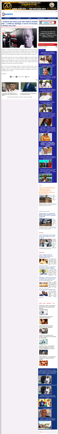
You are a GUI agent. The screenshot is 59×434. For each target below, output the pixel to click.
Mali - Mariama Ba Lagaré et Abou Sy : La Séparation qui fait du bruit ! (47, 65)
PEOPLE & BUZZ (40, 18)
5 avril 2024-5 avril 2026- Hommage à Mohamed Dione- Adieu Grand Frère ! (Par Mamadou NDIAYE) (48, 90)
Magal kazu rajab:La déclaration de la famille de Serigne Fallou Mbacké (47, 307)
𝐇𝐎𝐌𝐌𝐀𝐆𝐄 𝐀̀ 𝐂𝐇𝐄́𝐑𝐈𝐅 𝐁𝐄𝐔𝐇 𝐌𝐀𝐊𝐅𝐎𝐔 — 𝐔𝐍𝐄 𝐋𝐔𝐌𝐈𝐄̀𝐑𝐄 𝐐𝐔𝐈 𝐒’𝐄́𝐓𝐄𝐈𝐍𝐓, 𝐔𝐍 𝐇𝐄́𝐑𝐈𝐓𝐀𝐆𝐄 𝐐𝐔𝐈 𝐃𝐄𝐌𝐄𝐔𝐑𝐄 (47, 144)
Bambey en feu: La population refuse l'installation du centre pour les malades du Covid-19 (46, 347)
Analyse (40, 185)
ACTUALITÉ (7, 18)
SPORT (29, 18)
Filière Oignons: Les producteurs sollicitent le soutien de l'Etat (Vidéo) (47, 358)
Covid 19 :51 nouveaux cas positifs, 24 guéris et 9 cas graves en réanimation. (47, 337)
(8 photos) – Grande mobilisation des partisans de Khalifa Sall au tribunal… (48, 419)
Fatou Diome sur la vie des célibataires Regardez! (46, 317)
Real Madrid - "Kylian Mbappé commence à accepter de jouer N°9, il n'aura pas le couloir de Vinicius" (10, 94)
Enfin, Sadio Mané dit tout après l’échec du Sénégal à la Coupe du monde (47, 236)
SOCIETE (21, 97)
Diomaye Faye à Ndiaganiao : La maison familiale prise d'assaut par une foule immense (47, 77)
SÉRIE (44, 303)
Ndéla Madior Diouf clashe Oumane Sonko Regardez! (46, 326)
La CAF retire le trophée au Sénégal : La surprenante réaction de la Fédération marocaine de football (47, 157)
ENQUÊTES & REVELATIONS (44, 211)
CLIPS (53, 303)
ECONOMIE (29, 97)
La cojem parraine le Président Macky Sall (48, 385)
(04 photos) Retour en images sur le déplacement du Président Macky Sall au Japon (47, 396)
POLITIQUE (18, 18)
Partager (27, 76)
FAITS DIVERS (10, 97)
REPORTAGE (49, 303)
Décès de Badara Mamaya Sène (47, 289)
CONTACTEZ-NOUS (52, 18)
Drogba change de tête (47, 408)
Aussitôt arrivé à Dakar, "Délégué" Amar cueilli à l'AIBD (47, 103)
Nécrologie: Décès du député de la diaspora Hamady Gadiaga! (47, 267)
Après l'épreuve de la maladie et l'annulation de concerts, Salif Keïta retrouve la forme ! (47, 53)
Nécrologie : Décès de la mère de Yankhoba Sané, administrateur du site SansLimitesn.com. (47, 279)
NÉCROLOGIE (41, 252)
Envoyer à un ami (20, 76)
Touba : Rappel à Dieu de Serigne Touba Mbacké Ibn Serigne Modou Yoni (46, 256)
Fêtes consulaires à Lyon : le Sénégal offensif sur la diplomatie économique (28, 94)
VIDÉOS (40, 303)
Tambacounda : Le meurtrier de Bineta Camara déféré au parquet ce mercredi (47, 215)
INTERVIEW (41, 232)
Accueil (12, 76)
